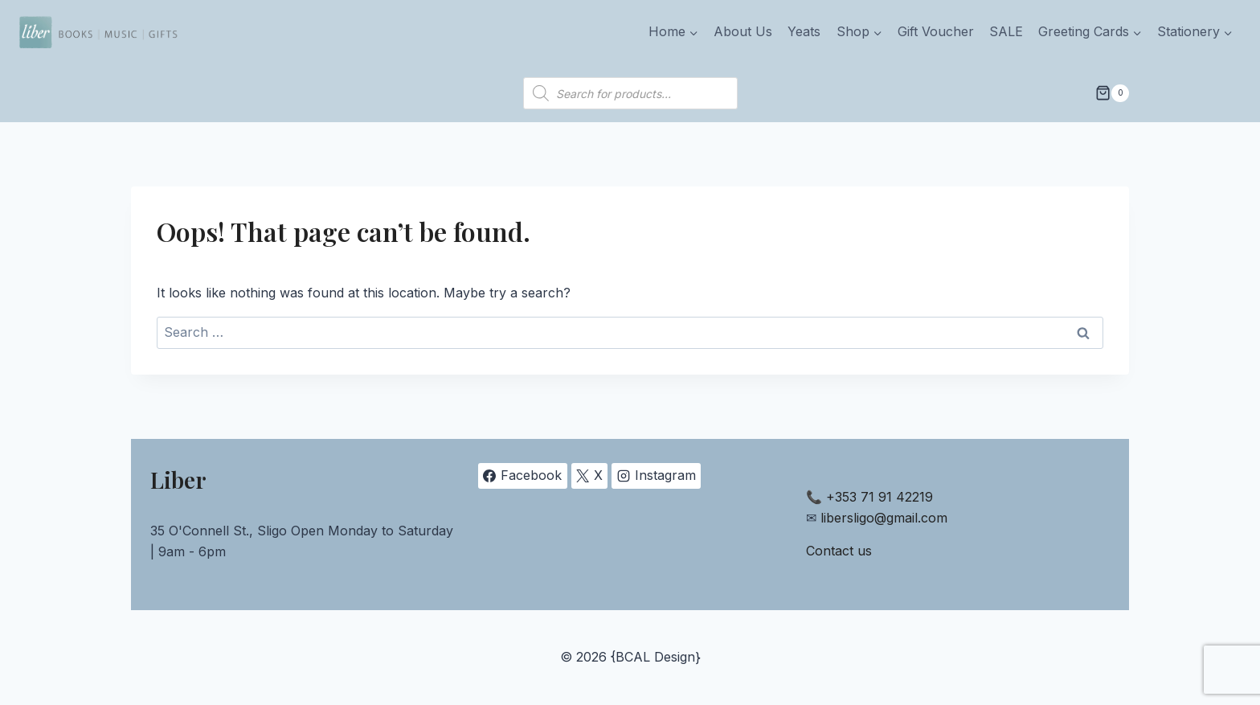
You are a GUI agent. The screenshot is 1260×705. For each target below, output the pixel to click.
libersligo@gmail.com (883, 518)
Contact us (839, 551)
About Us (743, 31)
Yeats (804, 31)
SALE (1006, 31)
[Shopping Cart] (1112, 93)
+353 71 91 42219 (879, 497)
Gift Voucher (936, 31)
